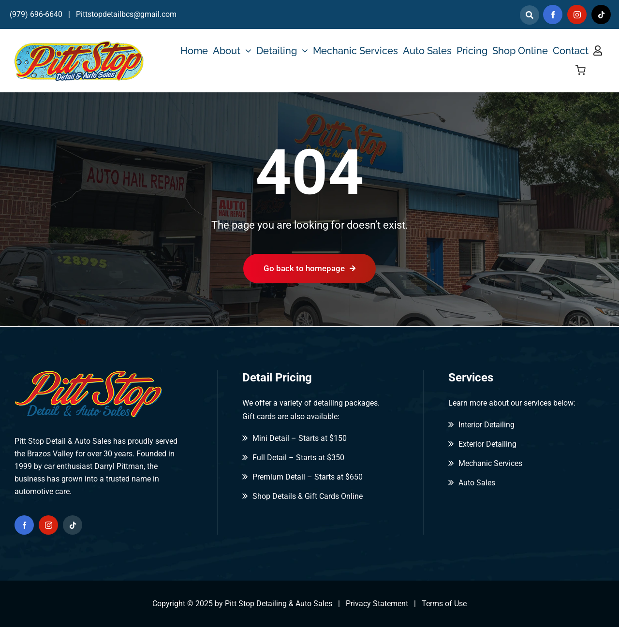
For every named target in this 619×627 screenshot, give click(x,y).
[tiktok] (601, 14)
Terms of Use (444, 603)
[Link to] (529, 15)
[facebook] (552, 14)
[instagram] (577, 14)
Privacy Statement (377, 603)
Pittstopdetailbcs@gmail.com (126, 14)
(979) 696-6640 (36, 14)
